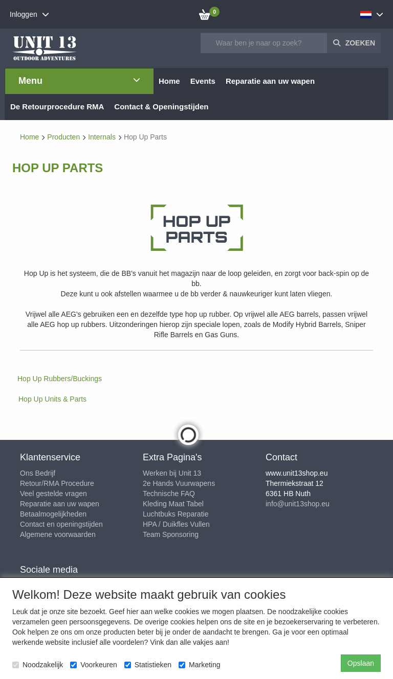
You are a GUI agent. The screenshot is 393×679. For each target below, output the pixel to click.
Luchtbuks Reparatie (175, 514)
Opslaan (360, 663)
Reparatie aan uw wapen (59, 504)
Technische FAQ (169, 493)
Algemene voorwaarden (58, 534)
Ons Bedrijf (37, 473)
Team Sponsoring (171, 534)
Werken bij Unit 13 (172, 473)
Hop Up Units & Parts (52, 399)
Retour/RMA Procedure (57, 483)
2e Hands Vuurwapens (179, 483)
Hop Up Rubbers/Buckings (59, 378)
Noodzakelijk (37, 665)
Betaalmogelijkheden (53, 514)
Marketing (199, 665)
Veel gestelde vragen (53, 493)
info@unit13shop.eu (298, 504)
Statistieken (147, 665)
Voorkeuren (93, 665)
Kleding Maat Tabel (173, 504)
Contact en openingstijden (61, 524)
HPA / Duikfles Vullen (176, 524)
